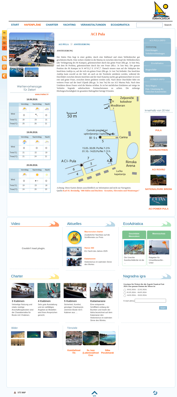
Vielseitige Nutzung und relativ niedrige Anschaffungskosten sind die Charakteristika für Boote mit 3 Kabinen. (22, 309)
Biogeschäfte (151, 69)
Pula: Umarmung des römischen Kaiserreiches (156, 90)
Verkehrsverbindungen (155, 53)
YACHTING (69, 24)
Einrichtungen (152, 50)
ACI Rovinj (158, 169)
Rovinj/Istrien (158, 150)
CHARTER (52, 24)
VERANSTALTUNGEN (93, 24)
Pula (158, 130)
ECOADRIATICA (120, 24)
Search (168, 25)
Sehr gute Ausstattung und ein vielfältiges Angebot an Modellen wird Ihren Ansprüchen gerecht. (47, 309)
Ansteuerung (151, 47)
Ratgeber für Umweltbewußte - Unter (156, 260)
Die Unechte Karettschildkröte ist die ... (134, 260)
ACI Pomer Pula (159, 208)
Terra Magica (151, 85)
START (15, 24)
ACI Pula (64, 44)
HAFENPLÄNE (32, 24)
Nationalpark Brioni (158, 189)
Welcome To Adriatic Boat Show (161, 10)
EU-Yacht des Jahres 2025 (96, 251)
